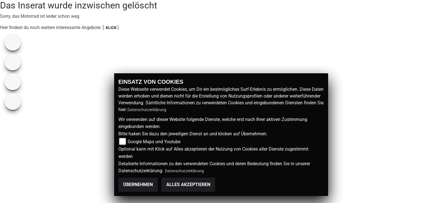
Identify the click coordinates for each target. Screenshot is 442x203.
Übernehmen (138, 184)
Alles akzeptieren (188, 184)
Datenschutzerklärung (146, 109)
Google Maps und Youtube (154, 141)
